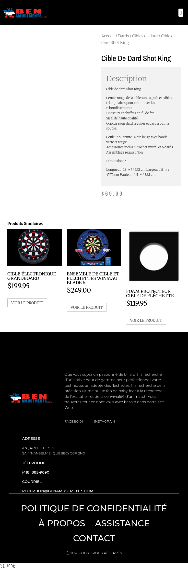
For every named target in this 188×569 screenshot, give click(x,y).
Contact (94, 538)
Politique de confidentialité (94, 508)
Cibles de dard (145, 35)
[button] (180, 13)
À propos (61, 523)
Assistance (122, 523)
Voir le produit (27, 303)
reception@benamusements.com (57, 491)
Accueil (108, 35)
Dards (123, 35)
